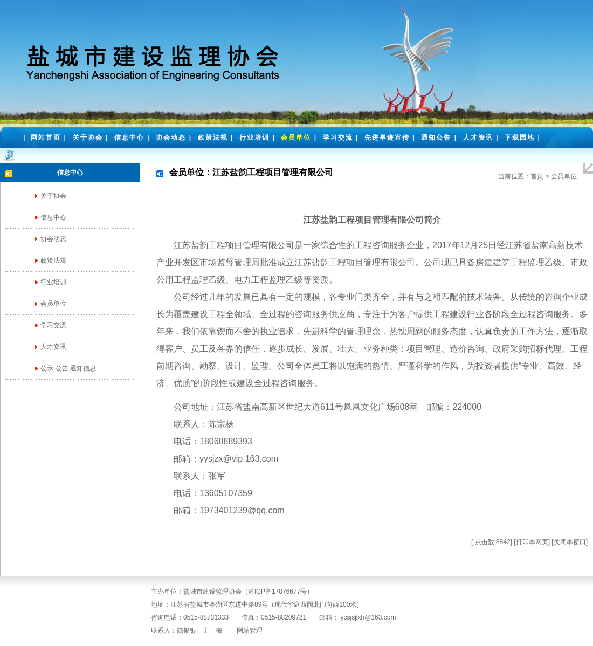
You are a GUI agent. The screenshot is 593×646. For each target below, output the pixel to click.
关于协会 (88, 137)
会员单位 (296, 137)
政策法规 (213, 137)
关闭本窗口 (570, 542)
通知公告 (436, 137)
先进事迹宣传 (387, 137)
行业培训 (254, 137)
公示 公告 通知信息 (68, 368)
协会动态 (171, 137)
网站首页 (46, 137)
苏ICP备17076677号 (277, 591)
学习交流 (338, 137)
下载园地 (520, 137)
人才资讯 (478, 137)
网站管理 (250, 630)
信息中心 (129, 137)
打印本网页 (532, 542)
